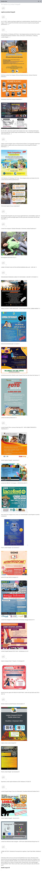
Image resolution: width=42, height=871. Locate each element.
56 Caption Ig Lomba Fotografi (10, 4)
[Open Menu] (38, 1)
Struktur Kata (4, 1)
